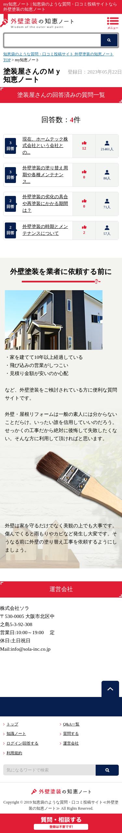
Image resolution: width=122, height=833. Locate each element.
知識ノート (16, 733)
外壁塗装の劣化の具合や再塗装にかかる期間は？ (45, 203)
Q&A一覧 (71, 724)
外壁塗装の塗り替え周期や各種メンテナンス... (45, 174)
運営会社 (71, 743)
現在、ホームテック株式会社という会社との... (45, 146)
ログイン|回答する (22, 743)
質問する (71, 733)
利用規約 (14, 753)
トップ (12, 724)
